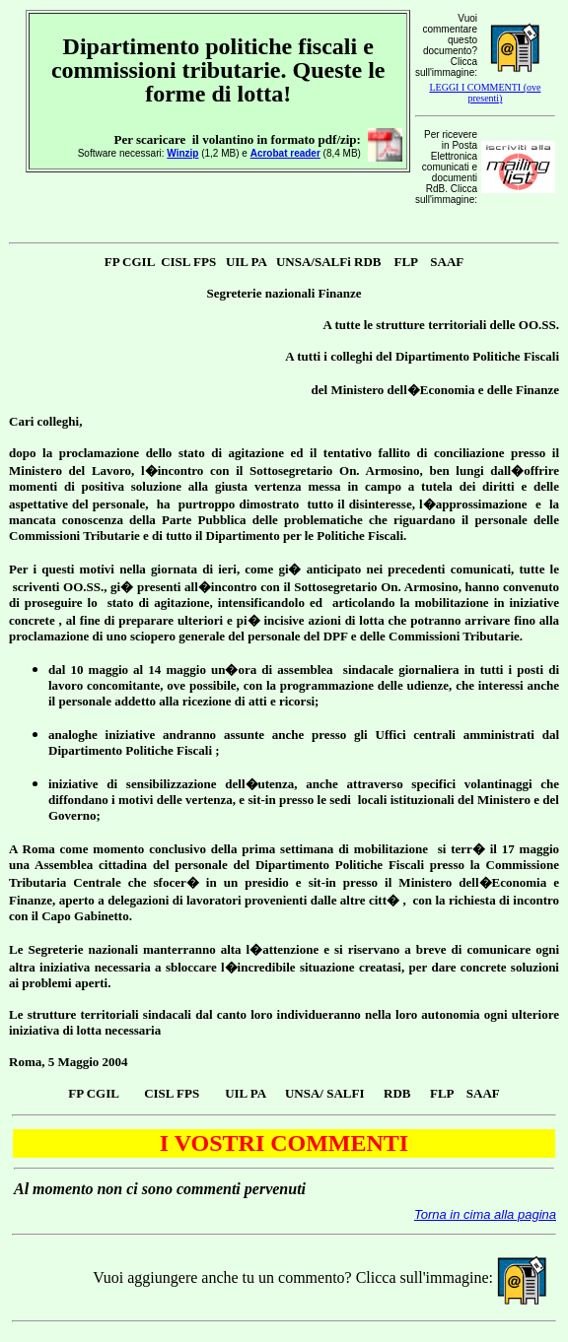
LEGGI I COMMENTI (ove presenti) (484, 92)
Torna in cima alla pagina (485, 1214)
